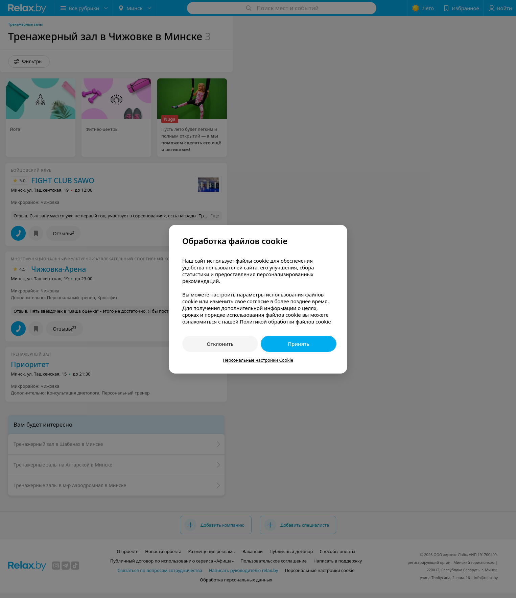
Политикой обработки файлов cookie (285, 321)
